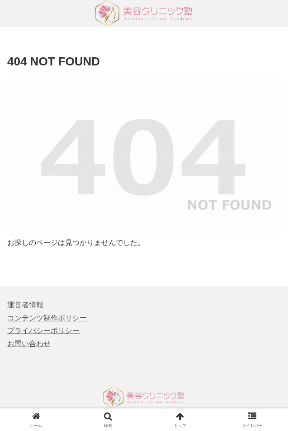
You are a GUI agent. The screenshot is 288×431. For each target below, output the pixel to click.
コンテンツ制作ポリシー (47, 318)
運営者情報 (25, 305)
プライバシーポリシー (43, 330)
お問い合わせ (29, 344)
